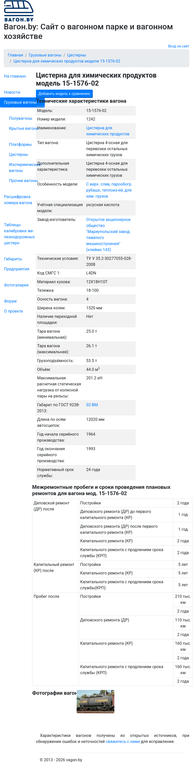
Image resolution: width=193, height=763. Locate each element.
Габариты (13, 259)
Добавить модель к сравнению (64, 94)
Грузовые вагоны (20, 102)
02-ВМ (92, 404)
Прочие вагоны (23, 180)
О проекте (13, 311)
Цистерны (18, 154)
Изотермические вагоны (25, 167)
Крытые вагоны (24, 128)
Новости (12, 92)
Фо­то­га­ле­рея (16, 285)
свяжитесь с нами (123, 741)
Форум (10, 301)
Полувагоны (20, 118)
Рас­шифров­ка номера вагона (18, 199)
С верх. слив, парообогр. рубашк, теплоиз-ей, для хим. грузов (109, 190)
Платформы (20, 144)
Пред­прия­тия (16, 269)
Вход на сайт (178, 46)
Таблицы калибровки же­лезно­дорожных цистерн (19, 233)
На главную (15, 76)
